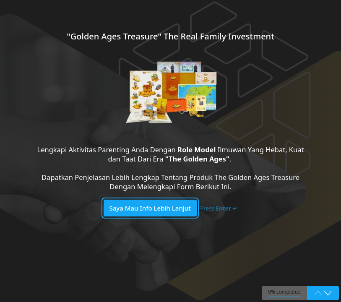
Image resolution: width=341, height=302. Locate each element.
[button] (328, 293)
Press (218, 208)
